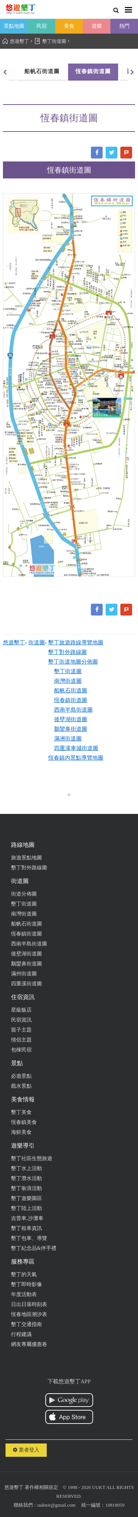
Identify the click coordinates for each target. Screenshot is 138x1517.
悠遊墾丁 (14, 642)
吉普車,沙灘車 (27, 1218)
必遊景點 (21, 1076)
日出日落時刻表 (29, 1304)
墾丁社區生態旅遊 (31, 1158)
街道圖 (36, 642)
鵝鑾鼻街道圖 (70, 729)
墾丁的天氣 (24, 1274)
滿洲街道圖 (68, 739)
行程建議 (21, 1334)
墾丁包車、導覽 (29, 1238)
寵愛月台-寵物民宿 (103, 415)
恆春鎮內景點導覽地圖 (75, 758)
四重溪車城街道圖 (76, 748)
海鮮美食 (21, 1132)
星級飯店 (21, 1010)
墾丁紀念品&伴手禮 (33, 1248)
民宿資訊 (21, 1020)
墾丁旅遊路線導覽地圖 (75, 642)
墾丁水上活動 (26, 1168)
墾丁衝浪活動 (26, 1188)
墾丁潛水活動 (26, 1178)
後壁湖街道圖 (70, 719)
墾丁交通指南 (26, 1324)
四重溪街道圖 (26, 983)
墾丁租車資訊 (26, 1228)
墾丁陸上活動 (26, 1208)
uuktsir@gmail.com (56, 1505)
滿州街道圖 (24, 973)
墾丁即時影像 (26, 1284)
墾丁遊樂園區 (26, 1198)
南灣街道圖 (68, 681)
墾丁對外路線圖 (67, 652)
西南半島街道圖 (73, 710)
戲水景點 (21, 1086)
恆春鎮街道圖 (68, 71)
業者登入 (26, 1450)
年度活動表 (24, 1294)
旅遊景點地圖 (26, 857)
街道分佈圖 (24, 894)
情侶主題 (21, 1040)
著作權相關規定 (41, 1487)
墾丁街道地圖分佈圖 (73, 662)
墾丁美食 (21, 1112)
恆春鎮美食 (24, 1122)
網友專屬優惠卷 (29, 1344)
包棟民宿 (21, 1050)
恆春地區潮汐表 (29, 1314)
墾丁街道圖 (68, 671)
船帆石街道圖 (70, 690)
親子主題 (21, 1030)
